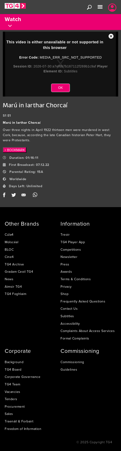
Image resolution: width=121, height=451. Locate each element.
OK (60, 87)
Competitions (70, 249)
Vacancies (12, 391)
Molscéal (11, 242)
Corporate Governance (22, 376)
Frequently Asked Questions (82, 301)
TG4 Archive (14, 264)
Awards (66, 271)
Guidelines (68, 369)
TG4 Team (12, 384)
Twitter (14, 196)
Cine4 (9, 256)
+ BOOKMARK (14, 150)
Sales (9, 413)
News (9, 279)
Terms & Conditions (75, 279)
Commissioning (72, 362)
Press (64, 264)
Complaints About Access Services (87, 330)
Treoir (65, 234)
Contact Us (69, 308)
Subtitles (67, 316)
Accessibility (70, 323)
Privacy (66, 286)
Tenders (11, 399)
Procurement (15, 406)
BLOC (9, 249)
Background (14, 362)
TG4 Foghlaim (15, 293)
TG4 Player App (72, 242)
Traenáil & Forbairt (19, 421)
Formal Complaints (74, 338)
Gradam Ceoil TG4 (19, 271)
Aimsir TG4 (13, 286)
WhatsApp (35, 196)
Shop (64, 293)
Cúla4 (9, 234)
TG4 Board (13, 369)
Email (24, 196)
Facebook (6, 196)
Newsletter (68, 256)
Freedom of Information (23, 428)
